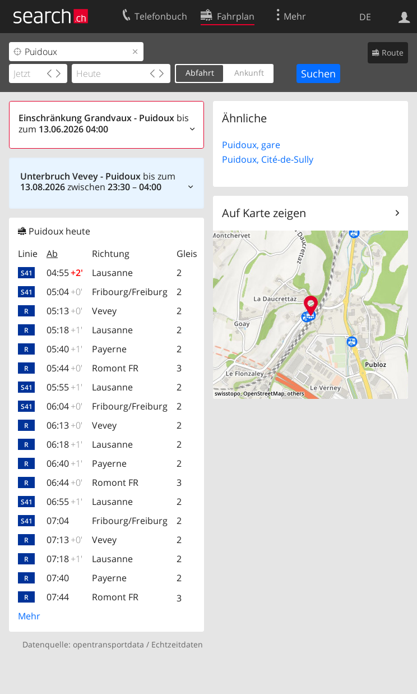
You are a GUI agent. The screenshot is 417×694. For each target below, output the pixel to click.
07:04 (58, 520)
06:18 (64, 444)
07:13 (64, 540)
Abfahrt (200, 72)
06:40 (64, 463)
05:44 (64, 368)
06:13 (64, 425)
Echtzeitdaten (177, 644)
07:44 (58, 597)
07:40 (58, 578)
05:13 (64, 311)
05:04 (64, 292)
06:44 (64, 482)
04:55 (65, 272)
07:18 (64, 559)
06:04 (64, 406)
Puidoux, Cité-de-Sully (267, 159)
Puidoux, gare (251, 145)
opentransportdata (108, 644)
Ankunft (249, 72)
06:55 (64, 501)
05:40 (64, 349)
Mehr (29, 616)
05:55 (64, 387)
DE (365, 17)
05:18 (64, 330)
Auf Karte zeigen (264, 212)
